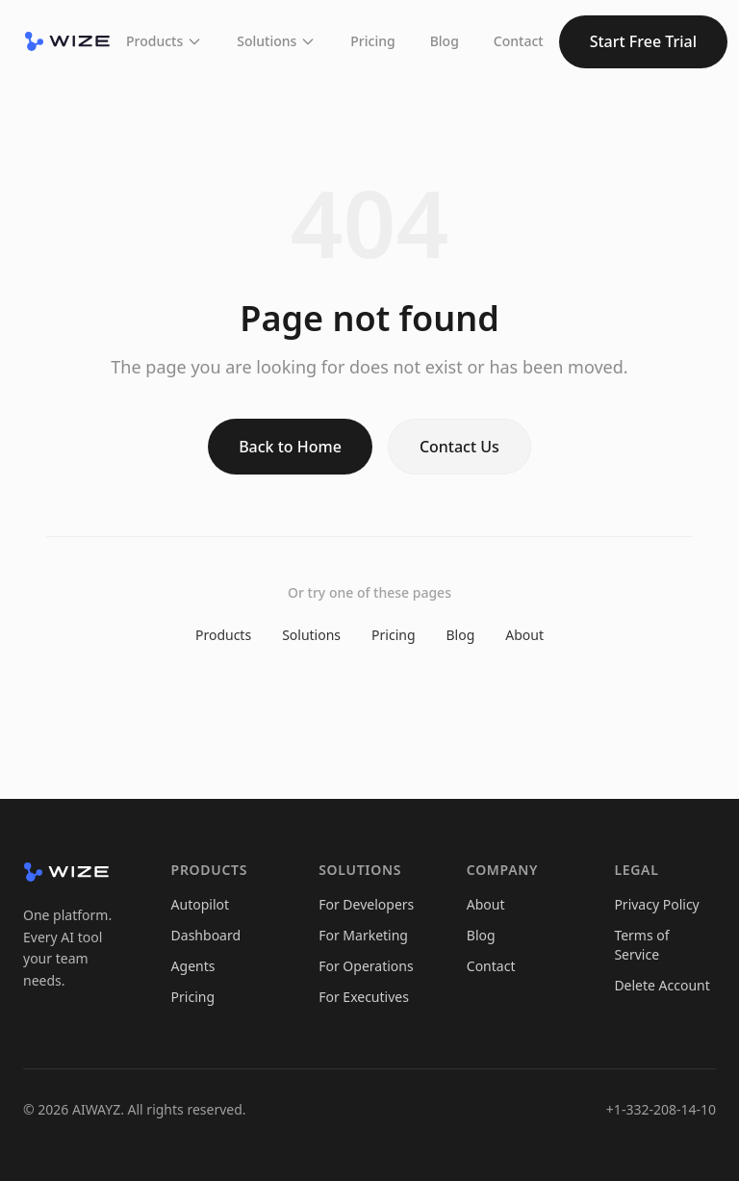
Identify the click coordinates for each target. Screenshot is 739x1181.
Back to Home (290, 446)
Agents (193, 966)
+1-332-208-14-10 (661, 1109)
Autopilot (200, 904)
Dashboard (206, 935)
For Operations (366, 966)
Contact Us (459, 446)
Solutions (276, 41)
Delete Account (661, 985)
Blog (444, 41)
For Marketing (363, 935)
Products (164, 41)
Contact (519, 41)
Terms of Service (641, 944)
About (524, 635)
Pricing (372, 41)
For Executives (364, 997)
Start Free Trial (643, 41)
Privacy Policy (656, 904)
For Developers (366, 904)
